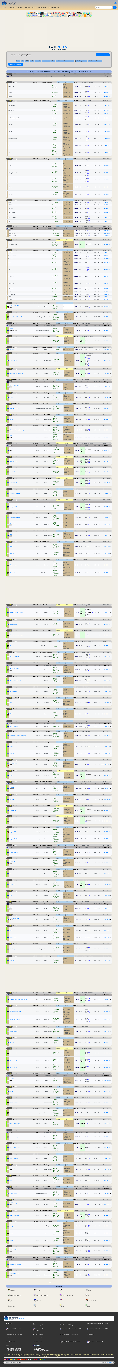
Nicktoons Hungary (14, 1019)
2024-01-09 (107, 472)
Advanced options (103, 54)
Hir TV (11, 714)
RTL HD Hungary (13, 1067)
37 (43, 303)
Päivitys (106, 76)
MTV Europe (12, 949)
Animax (11, 329)
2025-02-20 (107, 161)
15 (43, 226)
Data (53, 61)
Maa (36, 76)
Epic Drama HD (13, 461)
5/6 (78, 652)
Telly (53, 155)
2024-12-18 (107, 110)
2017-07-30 (107, 166)
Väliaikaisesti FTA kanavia (95, 61)
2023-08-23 (107, 681)
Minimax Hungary (14, 918)
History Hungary (13, 726)
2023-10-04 (107, 799)
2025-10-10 (107, 330)
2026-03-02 (107, 244)
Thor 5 (13, 159)
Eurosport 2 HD (13, 507)
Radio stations (46, 61)
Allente (55, 305)
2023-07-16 (107, 360)
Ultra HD (38, 61)
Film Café (11, 553)
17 (43, 239)
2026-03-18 (107, 535)
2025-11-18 (107, 483)
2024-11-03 (107, 263)
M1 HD (11, 775)
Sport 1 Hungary (13, 1137)
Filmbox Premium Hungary (16, 635)
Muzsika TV (12, 960)
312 (44, 379)
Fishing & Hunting (14, 656)
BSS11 (44, 101)
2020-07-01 (107, 1042)
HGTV (10, 702)
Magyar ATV (12, 832)
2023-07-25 (107, 656)
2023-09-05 (107, 145)
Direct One (63, 47)
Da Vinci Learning (14, 408)
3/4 (77, 239)
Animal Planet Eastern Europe (17, 317)
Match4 (11, 874)
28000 (75, 82)
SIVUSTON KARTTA (53, 7)
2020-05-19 (107, 105)
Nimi (11, 76)
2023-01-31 (107, 726)
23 (43, 336)
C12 (44, 159)
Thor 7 (13, 336)
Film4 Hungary (13, 565)
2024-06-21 (107, 187)
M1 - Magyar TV (13, 763)
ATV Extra (11, 349)
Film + (11, 546)
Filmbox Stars (13, 646)
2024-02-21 (107, 461)
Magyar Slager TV (14, 852)
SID (77, 76)
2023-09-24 (107, 852)
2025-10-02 (107, 349)
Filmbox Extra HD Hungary (16, 612)
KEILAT (34, 7)
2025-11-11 (107, 113)
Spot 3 (47, 379)
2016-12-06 (107, 173)
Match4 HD (12, 884)
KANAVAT (20, 7)
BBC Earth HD (13, 360)
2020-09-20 (107, 124)
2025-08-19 (107, 691)
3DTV (32, 61)
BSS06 (44, 770)
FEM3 (10, 534)
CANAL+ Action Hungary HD (16, 373)
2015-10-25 (107, 775)
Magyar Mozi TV (13, 839)
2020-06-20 (107, 960)
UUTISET (4, 7)
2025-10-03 (107, 96)
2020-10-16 (107, 131)
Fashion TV (12, 523)
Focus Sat (54, 87)
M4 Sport (11, 787)
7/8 (78, 82)
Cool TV (11, 397)
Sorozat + (11, 1091)
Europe (48, 159)
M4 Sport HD (12, 810)
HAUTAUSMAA (42, 7)
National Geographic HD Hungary (18, 999)
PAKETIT (27, 7)
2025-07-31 (107, 307)
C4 (43, 323)
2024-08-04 (107, 299)
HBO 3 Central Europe (15, 681)
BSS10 (44, 652)
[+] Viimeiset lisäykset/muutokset (65, 61)
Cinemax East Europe (14, 385)
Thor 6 (13, 82)
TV (22, 61)
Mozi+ (11, 930)
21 (43, 369)
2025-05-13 (107, 86)
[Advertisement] (59, 31)
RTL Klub (11, 1079)
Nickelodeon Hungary (15, 1011)
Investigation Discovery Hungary (17, 736)
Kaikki (17, 61)
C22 (44, 312)
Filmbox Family (13, 624)
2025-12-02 (107, 205)
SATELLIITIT (12, 7)
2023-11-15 (107, 884)
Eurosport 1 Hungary (14, 493)
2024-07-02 (107, 217)
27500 (74, 379)
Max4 (10, 895)
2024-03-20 (107, 235)
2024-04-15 (107, 294)
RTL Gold (11, 1042)
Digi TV (54, 95)
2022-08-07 (107, 874)
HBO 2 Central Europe (15, 668)
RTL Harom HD (13, 1053)
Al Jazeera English (14, 305)
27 (43, 943)
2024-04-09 (107, 450)
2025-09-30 (107, 386)
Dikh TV (11, 419)
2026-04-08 (107, 221)
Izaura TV (11, 746)
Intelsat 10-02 (15, 379)
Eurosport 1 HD (13, 483)
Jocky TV (11, 753)
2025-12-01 (107, 373)
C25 (44, 676)
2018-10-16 (107, 138)
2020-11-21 (107, 565)
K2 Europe (49, 82)
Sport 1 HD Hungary (14, 1123)
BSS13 (44, 200)
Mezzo (11, 907)
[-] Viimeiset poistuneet (80, 61)
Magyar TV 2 (12, 861)
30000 (74, 239)
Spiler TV (11, 1113)
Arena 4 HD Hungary (14, 341)
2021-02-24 (107, 419)
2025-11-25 (107, 213)
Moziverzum (12, 937)
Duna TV (11, 435)
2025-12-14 (107, 92)
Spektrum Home (13, 1102)
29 (43, 250)
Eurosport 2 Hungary (14, 517)
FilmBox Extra (13, 573)
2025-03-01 (107, 341)
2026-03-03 (107, 612)
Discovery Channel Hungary (16, 430)
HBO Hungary (13, 691)
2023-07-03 (107, 259)
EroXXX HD (12, 472)
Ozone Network (13, 1031)
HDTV (27, 61)
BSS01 (44, 82)
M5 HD (11, 821)
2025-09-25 (107, 437)
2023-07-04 (107, 180)
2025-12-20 (107, 810)
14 (43, 456)
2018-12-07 (107, 152)
